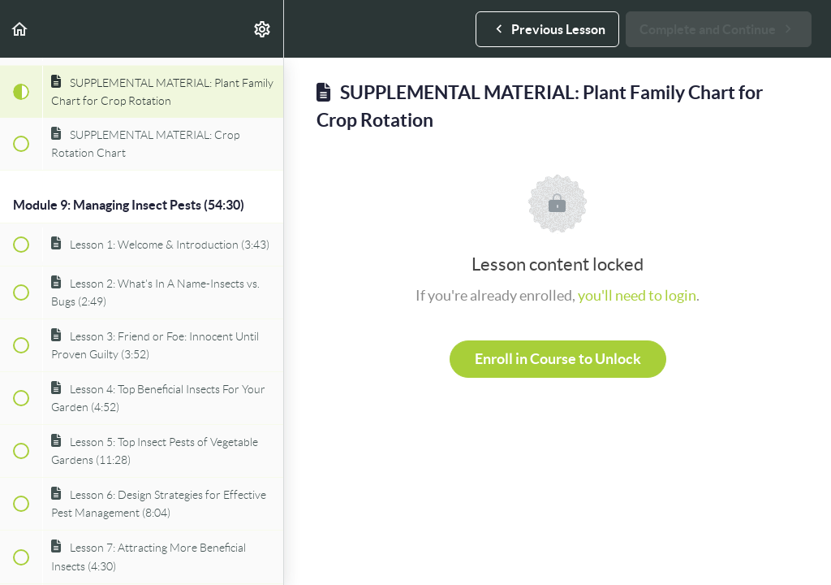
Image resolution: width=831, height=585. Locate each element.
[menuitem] (263, 29)
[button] (20, 29)
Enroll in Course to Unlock (558, 358)
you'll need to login (637, 295)
